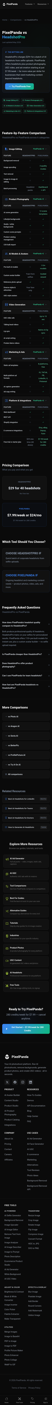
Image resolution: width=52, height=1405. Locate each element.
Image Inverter (10, 1305)
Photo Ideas (32, 1175)
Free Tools (10, 1205)
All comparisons (14, 774)
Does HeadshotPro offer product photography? (26, 665)
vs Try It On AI (13, 764)
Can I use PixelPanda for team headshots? (26, 675)
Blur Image (33, 1292)
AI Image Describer (12, 1247)
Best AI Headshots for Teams (26, 808)
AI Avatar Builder (12, 1095)
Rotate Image (34, 1225)
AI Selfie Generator (12, 1215)
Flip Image (33, 1229)
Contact (8, 1149)
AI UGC (30, 1149)
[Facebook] (15, 1082)
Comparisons (15, 20)
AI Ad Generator (34, 1138)
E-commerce (33, 1154)
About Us (8, 1138)
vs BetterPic (12, 745)
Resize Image (34, 1215)
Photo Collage (10, 1360)
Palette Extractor (11, 1314)
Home (4, 20)
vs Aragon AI (12, 726)
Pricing (7, 1144)
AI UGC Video (10, 1279)
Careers (8, 1154)
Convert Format (35, 1239)
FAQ (29, 1121)
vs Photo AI (11, 716)
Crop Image (33, 1220)
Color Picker (9, 1309)
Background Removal (37, 1180)
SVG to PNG (33, 1248)
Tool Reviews (33, 1170)
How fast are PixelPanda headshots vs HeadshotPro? (26, 686)
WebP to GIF (9, 1364)
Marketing (32, 1159)
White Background (12, 1274)
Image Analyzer (11, 1242)
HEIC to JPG (33, 1244)
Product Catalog (12, 1119)
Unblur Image (34, 1315)
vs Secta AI (11, 735)
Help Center (32, 1116)
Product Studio (11, 1106)
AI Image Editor (11, 1229)
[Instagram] (23, 1082)
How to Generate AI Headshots (26, 827)
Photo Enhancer (11, 1355)
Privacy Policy (34, 1388)
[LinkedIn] (30, 1082)
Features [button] (28, 4)
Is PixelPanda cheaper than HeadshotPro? (26, 654)
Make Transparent (12, 1319)
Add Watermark (35, 1310)
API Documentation (36, 1106)
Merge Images (10, 1332)
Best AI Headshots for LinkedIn (26, 799)
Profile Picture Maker (13, 1350)
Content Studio (11, 1100)
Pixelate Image (34, 1296)
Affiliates (8, 1159)
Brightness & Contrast (14, 1292)
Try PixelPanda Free (19, 86)
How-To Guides (34, 1095)
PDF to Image (10, 1341)
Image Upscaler (11, 1225)
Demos (30, 1100)
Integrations (10, 1125)
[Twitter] (7, 1082)
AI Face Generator (35, 1144)
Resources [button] (42, 4)
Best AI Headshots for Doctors (26, 817)
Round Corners (34, 1306)
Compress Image (35, 1234)
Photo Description (12, 1256)
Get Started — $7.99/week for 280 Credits (25, 1029)
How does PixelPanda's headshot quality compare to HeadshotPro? (26, 624)
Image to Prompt (11, 1252)
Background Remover (13, 1220)
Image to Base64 (11, 1336)
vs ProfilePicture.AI (15, 755)
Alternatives (32, 1165)
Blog (29, 1111)
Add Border (33, 1301)
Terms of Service (19, 1388)
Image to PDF (10, 1346)
